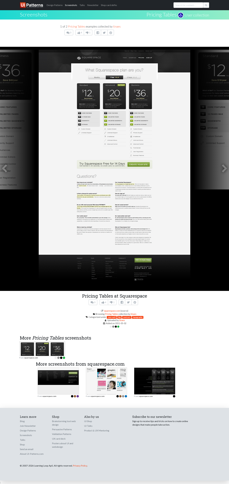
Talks (82, 5)
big (119, 317)
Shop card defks (109, 5)
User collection (197, 15)
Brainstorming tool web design (64, 423)
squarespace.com (112, 311)
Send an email (26, 449)
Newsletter (93, 5)
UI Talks (88, 425)
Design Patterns (28, 430)
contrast (126, 317)
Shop (22, 444)
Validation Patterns (61, 434)
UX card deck (59, 438)
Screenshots (71, 5)
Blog (22, 421)
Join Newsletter (28, 425)
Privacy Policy (80, 465)
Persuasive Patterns (62, 429)
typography (137, 317)
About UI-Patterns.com (32, 453)
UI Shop (88, 421)
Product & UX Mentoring (96, 430)
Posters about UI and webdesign (62, 445)
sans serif (112, 317)
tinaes (117, 26)
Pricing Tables (161, 14)
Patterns (55, 5)
